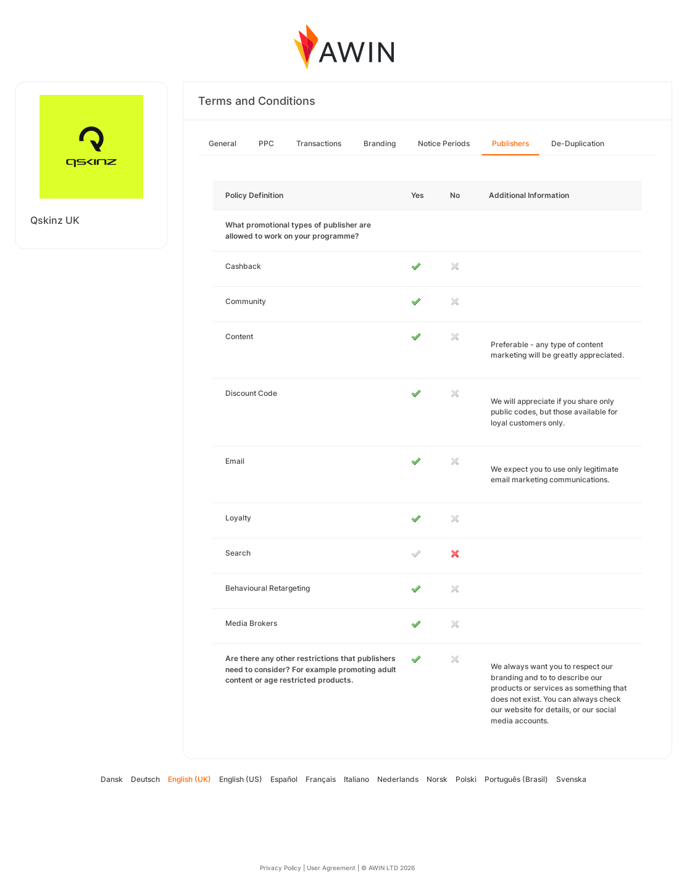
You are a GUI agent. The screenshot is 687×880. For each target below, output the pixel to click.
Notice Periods (444, 143)
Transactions (318, 143)
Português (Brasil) (516, 779)
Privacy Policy (280, 867)
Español (284, 779)
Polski (466, 779)
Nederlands (397, 779)
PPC (266, 143)
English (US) (240, 779)
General (222, 143)
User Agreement (331, 867)
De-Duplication (577, 143)
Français (321, 779)
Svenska (571, 779)
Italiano (356, 779)
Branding (380, 143)
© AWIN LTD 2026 (388, 867)
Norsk (437, 779)
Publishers (510, 143)
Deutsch (145, 779)
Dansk (112, 779)
